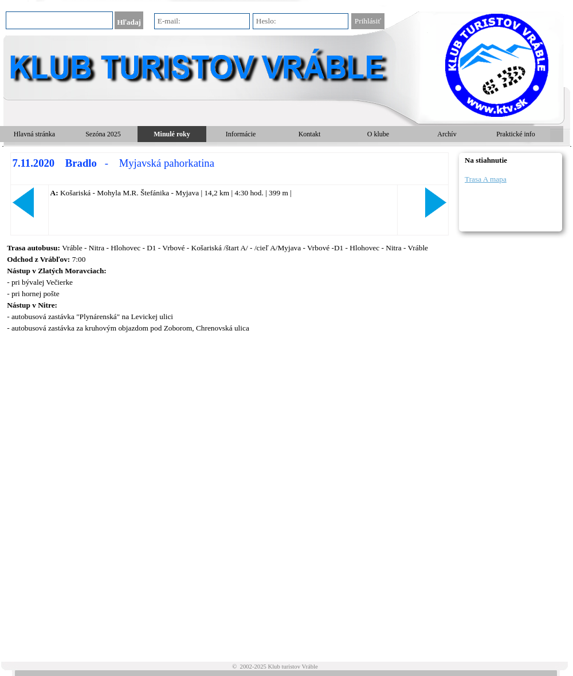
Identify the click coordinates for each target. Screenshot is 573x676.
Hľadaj (129, 22)
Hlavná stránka (34, 134)
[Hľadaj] (59, 20)
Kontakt (310, 134)
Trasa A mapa (486, 179)
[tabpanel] (229, 193)
